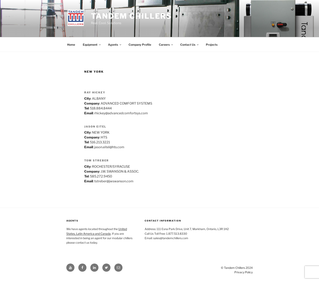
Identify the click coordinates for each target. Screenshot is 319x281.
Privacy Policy (243, 272)
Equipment (92, 44)
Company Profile (140, 44)
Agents (115, 44)
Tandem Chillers (131, 16)
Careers (166, 44)
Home (71, 44)
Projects (211, 44)
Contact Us (189, 44)
